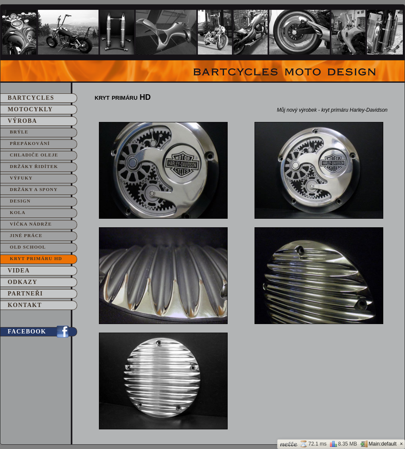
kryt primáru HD (36, 258)
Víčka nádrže (31, 223)
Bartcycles (31, 98)
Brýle (19, 131)
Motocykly (30, 109)
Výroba (22, 121)
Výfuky (21, 177)
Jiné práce (26, 235)
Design (20, 200)
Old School (28, 246)
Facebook (27, 331)
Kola (18, 212)
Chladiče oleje (34, 154)
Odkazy (23, 282)
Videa (19, 270)
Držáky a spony (34, 189)
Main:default (378, 443)
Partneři (25, 293)
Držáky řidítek (34, 166)
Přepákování (30, 143)
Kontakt (25, 305)
